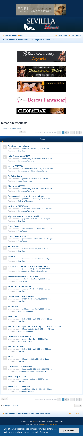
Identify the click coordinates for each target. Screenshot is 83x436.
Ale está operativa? (17, 376)
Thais (10, 356)
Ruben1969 (26, 319)
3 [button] (68, 132)
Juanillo (25, 179)
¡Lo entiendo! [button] (69, 430)
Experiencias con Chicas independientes (32, 171)
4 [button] (70, 132)
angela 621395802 (16, 166)
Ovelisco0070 (27, 229)
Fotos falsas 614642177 (18, 236)
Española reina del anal (18, 146)
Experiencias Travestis (26, 161)
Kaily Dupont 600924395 (19, 156)
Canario (25, 379)
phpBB (35, 421)
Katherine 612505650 (18, 206)
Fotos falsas (13, 226)
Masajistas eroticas (25, 181)
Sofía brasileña (15, 176)
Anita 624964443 (15, 246)
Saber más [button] (44, 432)
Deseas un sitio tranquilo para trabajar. (26, 196)
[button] (59, 132)
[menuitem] (20, 35)
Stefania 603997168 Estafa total (23, 276)
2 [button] (65, 132)
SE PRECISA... (13, 306)
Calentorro (26, 209)
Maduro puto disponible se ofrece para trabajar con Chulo (35, 326)
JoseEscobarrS (27, 239)
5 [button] (73, 132)
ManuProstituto (28, 329)
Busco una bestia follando (20, 286)
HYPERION (26, 299)
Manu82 (25, 359)
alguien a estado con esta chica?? (23, 216)
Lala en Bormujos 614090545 (21, 296)
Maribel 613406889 (16, 186)
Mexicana (12, 316)
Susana (11, 256)
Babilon (25, 249)
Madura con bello (16, 346)
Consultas (21, 151)
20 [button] (78, 132)
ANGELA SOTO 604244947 (19, 386)
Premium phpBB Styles (48, 424)
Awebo (24, 339)
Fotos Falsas (22, 231)
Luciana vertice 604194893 (20, 366)
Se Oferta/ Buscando (25, 201)
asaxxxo (25, 289)
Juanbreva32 (27, 269)
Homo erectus (27, 169)
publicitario (26, 199)
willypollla (25, 279)
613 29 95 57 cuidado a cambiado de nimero (28, 266)
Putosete (25, 149)
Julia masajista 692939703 (19, 336)
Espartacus (26, 259)
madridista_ (26, 159)
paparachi (26, 219)
